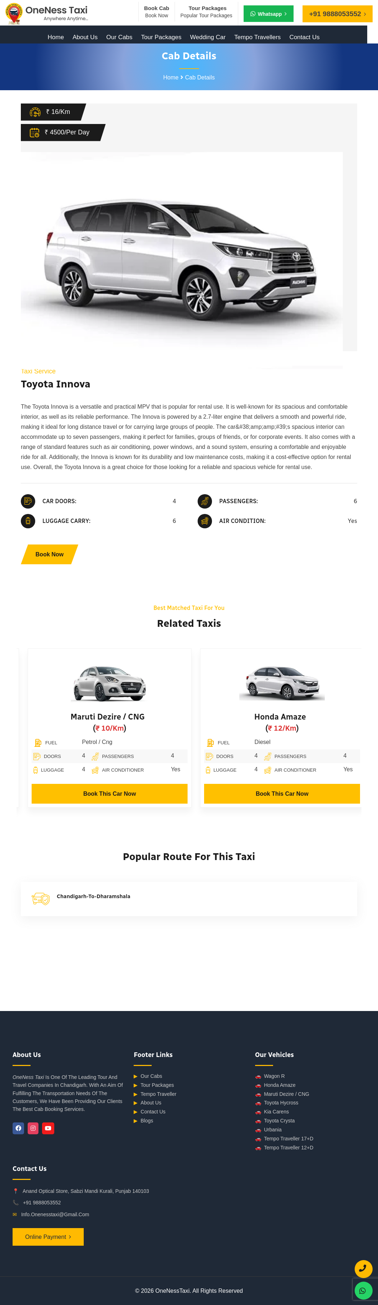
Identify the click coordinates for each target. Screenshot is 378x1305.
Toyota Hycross (277, 1103)
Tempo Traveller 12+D (284, 1148)
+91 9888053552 (42, 1202)
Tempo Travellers (257, 37)
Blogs (143, 1121)
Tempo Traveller (155, 1094)
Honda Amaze (316, 717)
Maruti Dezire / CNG (144, 717)
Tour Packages (161, 37)
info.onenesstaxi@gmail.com (55, 1214)
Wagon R (270, 1076)
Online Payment (45, 1237)
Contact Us (304, 37)
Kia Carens (272, 1112)
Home (56, 37)
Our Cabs (119, 37)
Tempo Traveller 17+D (284, 1139)
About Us (85, 37)
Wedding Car (208, 37)
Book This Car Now (146, 794)
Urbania (268, 1130)
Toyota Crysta (275, 1121)
